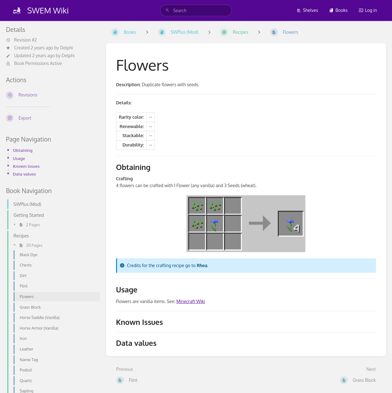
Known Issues (26, 166)
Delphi (66, 47)
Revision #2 (21, 39)
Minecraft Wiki (190, 301)
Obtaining (23, 150)
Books (338, 10)
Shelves (307, 10)
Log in (368, 10)
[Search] (167, 10)
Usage (19, 158)
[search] (196, 10)
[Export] (51, 118)
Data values (24, 174)
